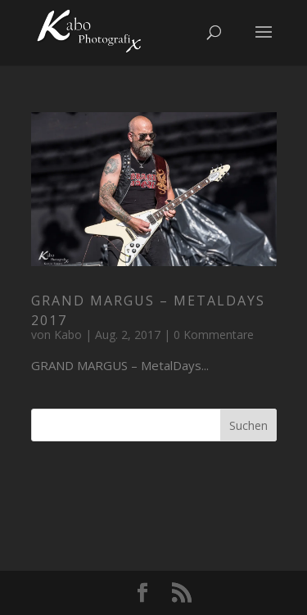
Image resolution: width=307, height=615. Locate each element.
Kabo (68, 334)
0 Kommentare (214, 334)
